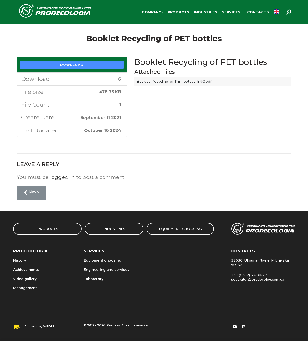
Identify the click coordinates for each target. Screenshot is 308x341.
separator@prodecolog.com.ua (257, 279)
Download (71, 65)
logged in (62, 177)
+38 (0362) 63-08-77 (249, 275)
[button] (31, 193)
